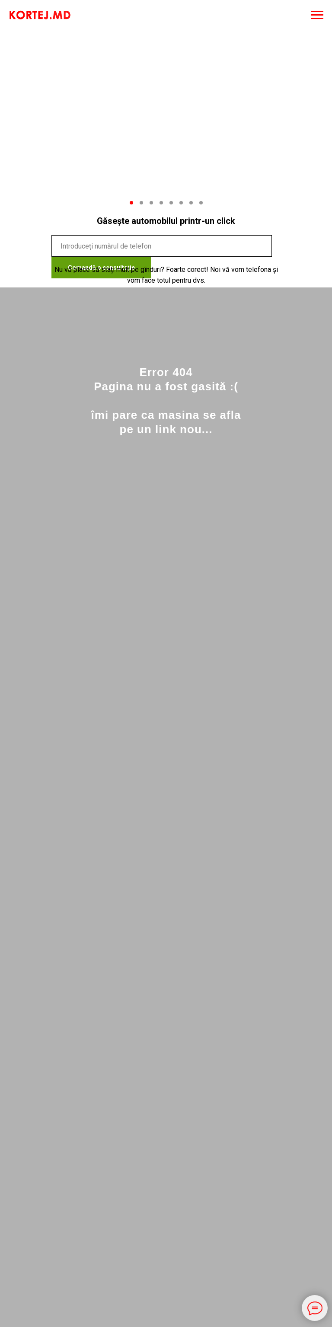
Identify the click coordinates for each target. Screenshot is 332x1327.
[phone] (161, 246)
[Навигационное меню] (317, 15)
